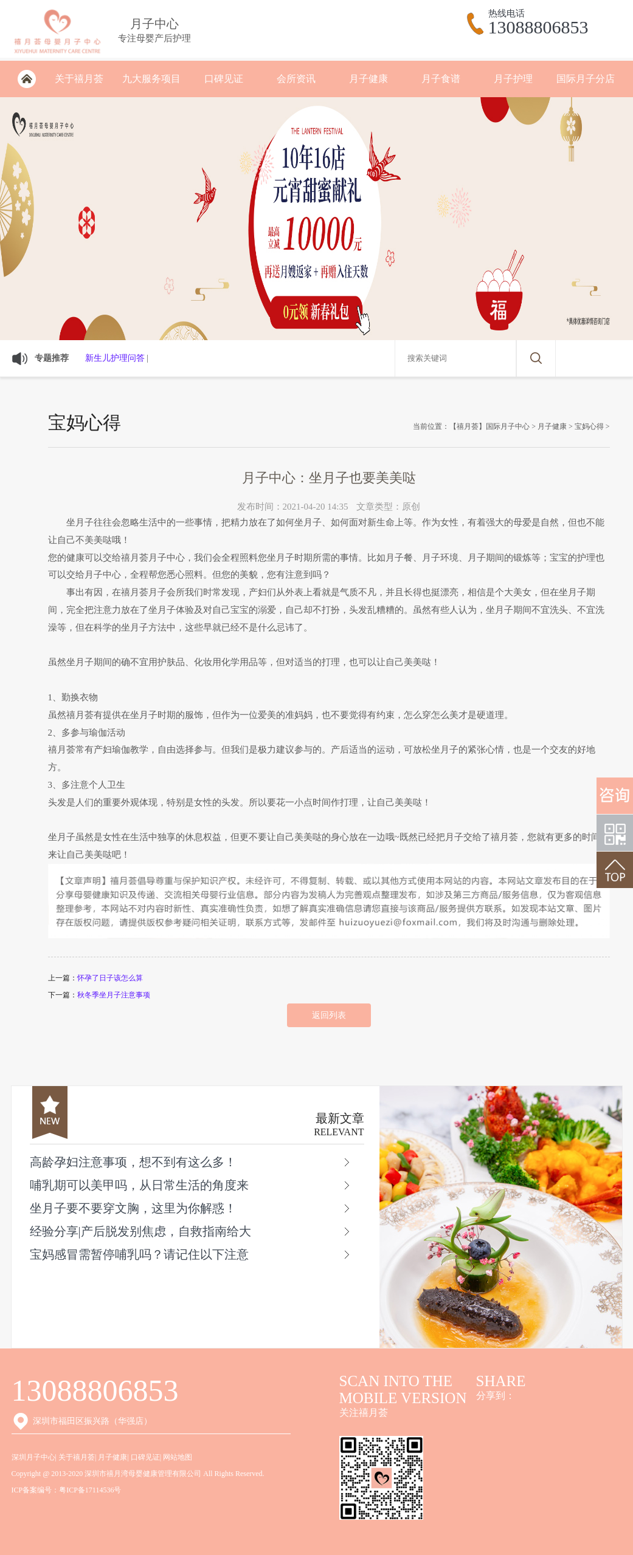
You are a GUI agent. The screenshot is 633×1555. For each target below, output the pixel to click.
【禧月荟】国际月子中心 (489, 426)
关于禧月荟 (79, 78)
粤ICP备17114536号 (90, 1490)
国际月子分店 (585, 78)
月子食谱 (440, 78)
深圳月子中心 (33, 1457)
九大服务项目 (151, 78)
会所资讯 (296, 78)
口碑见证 (223, 78)
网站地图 (177, 1457)
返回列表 (329, 1015)
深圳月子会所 (27, 79)
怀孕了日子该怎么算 (110, 978)
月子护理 (513, 78)
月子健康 (368, 78)
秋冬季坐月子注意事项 (113, 995)
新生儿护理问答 (115, 358)
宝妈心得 (589, 426)
